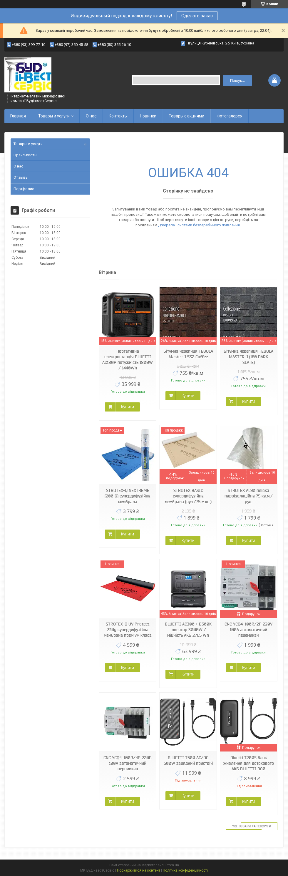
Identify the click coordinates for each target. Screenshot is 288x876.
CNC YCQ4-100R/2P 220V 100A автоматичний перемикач (248, 630)
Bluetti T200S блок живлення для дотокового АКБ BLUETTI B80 (248, 763)
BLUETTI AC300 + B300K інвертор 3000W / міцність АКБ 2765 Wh (188, 630)
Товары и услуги (54, 116)
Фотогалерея (229, 116)
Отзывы (21, 177)
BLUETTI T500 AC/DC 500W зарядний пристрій (188, 760)
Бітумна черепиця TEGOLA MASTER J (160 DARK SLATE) (248, 357)
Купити (127, 406)
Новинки (148, 116)
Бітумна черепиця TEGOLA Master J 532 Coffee (188, 354)
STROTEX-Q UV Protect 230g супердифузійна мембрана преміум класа (128, 630)
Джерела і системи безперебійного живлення (199, 225)
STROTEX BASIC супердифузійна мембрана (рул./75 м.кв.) (188, 496)
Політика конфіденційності (185, 870)
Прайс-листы (25, 155)
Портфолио (24, 189)
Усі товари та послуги (251, 826)
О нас (91, 116)
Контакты (118, 116)
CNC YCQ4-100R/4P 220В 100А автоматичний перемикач (127, 763)
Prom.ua (172, 865)
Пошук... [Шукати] (237, 80)
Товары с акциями (186, 116)
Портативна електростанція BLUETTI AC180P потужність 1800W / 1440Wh (127, 359)
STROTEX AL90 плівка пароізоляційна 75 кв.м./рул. (249, 496)
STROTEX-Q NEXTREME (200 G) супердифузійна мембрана (127, 496)
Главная (18, 116)
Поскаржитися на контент (138, 870)
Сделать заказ (197, 16)
